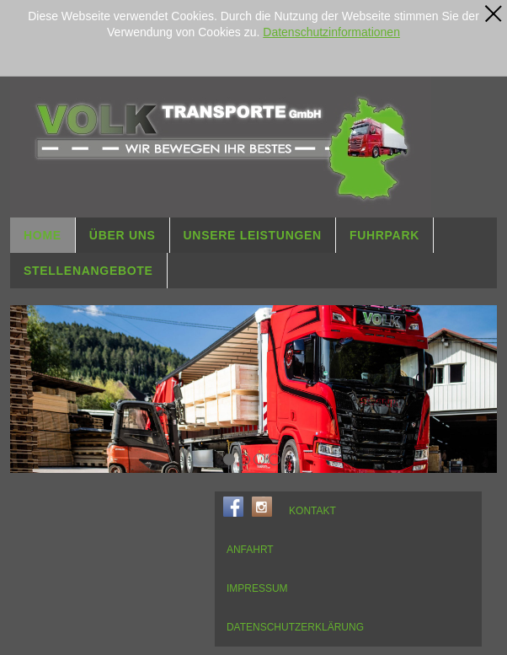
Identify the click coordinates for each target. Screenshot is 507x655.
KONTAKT (312, 511)
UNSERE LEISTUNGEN (253, 235)
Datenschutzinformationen (331, 32)
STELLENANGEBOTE (88, 270)
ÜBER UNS (122, 235)
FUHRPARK (384, 235)
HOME (42, 235)
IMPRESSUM (257, 588)
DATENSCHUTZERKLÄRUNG (295, 627)
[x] (493, 13)
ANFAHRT (250, 550)
